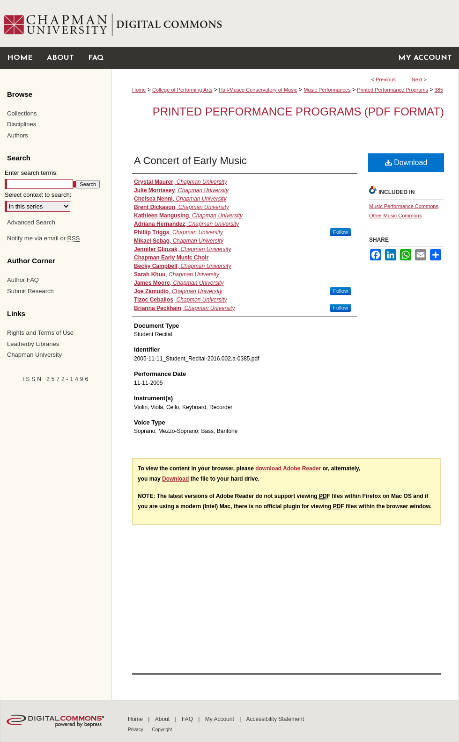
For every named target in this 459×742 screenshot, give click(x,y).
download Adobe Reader (288, 468)
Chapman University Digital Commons (285, 23)
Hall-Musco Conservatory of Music (258, 90)
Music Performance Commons (403, 206)
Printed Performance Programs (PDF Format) (298, 111)
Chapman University (34, 354)
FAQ (188, 719)
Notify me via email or (43, 238)
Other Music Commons (395, 215)
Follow (340, 232)
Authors (17, 135)
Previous (386, 79)
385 (439, 90)
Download (406, 162)
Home (139, 90)
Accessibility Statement (275, 719)
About (163, 719)
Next (417, 79)
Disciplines (21, 124)
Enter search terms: (31, 172)
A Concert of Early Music (190, 160)
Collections (22, 113)
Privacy (136, 729)
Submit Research (30, 291)
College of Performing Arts (182, 90)
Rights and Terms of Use (40, 332)
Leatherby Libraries (33, 343)
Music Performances (327, 90)
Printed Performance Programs (392, 90)
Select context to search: (38, 194)
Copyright (162, 729)
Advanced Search (31, 222)
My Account (220, 719)
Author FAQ (23, 279)
